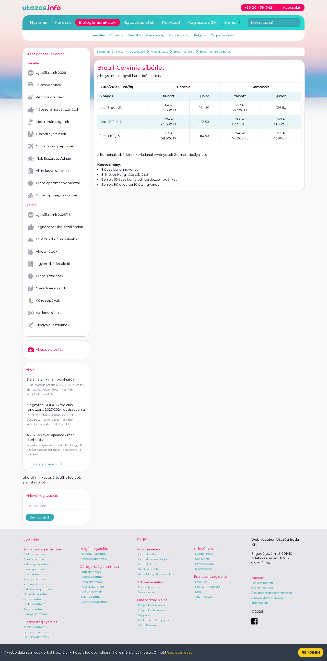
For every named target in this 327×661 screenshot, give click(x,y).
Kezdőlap (103, 51)
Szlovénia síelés (207, 549)
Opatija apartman (35, 614)
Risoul (199, 592)
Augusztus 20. (202, 22)
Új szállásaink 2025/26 (49, 215)
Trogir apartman (34, 609)
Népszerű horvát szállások (53, 110)
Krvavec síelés (204, 563)
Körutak (63, 22)
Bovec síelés (203, 569)
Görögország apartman (99, 566)
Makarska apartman (37, 594)
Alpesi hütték (42, 252)
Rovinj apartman (35, 579)
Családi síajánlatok (47, 288)
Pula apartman (34, 584)
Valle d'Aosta (159, 51)
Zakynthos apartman (95, 602)
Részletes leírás (179, 652)
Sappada (144, 615)
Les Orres (201, 582)
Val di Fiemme (147, 625)
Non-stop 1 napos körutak (53, 195)
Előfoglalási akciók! (97, 22)
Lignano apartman (36, 637)
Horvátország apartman (42, 549)
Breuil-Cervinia (184, 51)
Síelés (119, 51)
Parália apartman (92, 586)
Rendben (310, 652)
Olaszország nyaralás (39, 622)
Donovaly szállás (149, 587)
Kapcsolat (257, 578)
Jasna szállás (146, 592)
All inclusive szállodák (49, 171)
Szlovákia (135, 35)
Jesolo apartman (34, 627)
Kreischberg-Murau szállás (155, 574)
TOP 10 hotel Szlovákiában (53, 239)
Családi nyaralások (47, 134)
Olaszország (137, 51)
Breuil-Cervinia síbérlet (215, 51)
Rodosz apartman (92, 577)
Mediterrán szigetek (48, 122)
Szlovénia (116, 35)
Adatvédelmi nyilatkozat (267, 597)
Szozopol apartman (94, 559)
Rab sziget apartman (38, 564)
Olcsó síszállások (45, 276)
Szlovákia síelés (150, 582)
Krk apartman (33, 574)
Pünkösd (171, 22)
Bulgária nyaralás (94, 549)
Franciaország (179, 35)
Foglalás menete (262, 583)
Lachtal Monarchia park (154, 559)
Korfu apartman (91, 592)
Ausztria (99, 35)
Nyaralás (38, 22)
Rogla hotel (203, 559)
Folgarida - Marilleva (151, 610)
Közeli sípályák (44, 301)
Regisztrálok (40, 517)
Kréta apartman (91, 582)
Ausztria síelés (148, 549)
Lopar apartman (34, 569)
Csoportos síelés (222, 35)
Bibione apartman (36, 632)
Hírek (30, 369)
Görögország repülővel (51, 146)
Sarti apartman (91, 572)
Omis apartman (34, 599)
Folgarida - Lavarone (151, 605)
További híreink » (43, 464)
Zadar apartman (34, 604)
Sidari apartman (91, 596)
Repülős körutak (45, 97)
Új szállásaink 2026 (47, 73)
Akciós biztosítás (45, 350)
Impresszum (259, 603)
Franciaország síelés (210, 576)
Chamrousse (203, 596)
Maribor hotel (204, 554)
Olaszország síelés (152, 600)
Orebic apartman (35, 554)
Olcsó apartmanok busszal (54, 183)
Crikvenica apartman (38, 589)
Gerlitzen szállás (149, 569)
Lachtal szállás (147, 554)
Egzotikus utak (139, 22)
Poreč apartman (34, 559)
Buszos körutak (44, 85)
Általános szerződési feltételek (271, 593)
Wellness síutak (44, 313)
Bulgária (200, 35)
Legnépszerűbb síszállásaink (55, 227)
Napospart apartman (95, 554)
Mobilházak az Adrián (49, 159)
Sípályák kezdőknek (48, 325)
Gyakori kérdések (263, 587)
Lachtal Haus (147, 564)
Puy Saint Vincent (207, 586)
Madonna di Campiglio (153, 620)
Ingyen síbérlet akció (49, 264)
